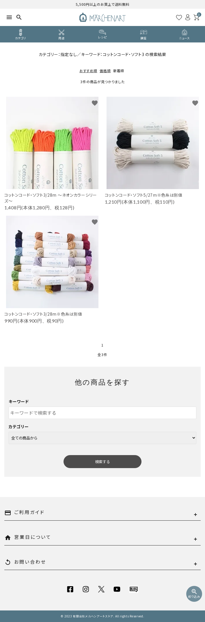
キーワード (19, 401)
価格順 (105, 70)
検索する (102, 461)
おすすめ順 (88, 70)
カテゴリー (19, 426)
